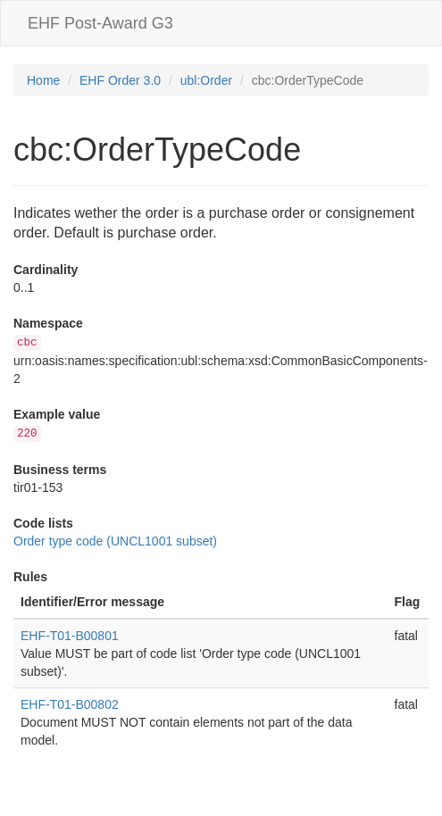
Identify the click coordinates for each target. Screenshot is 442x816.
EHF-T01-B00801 (70, 636)
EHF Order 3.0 (120, 80)
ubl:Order (206, 80)
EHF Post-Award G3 (100, 23)
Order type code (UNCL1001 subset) (115, 541)
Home (43, 80)
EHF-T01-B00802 (70, 704)
